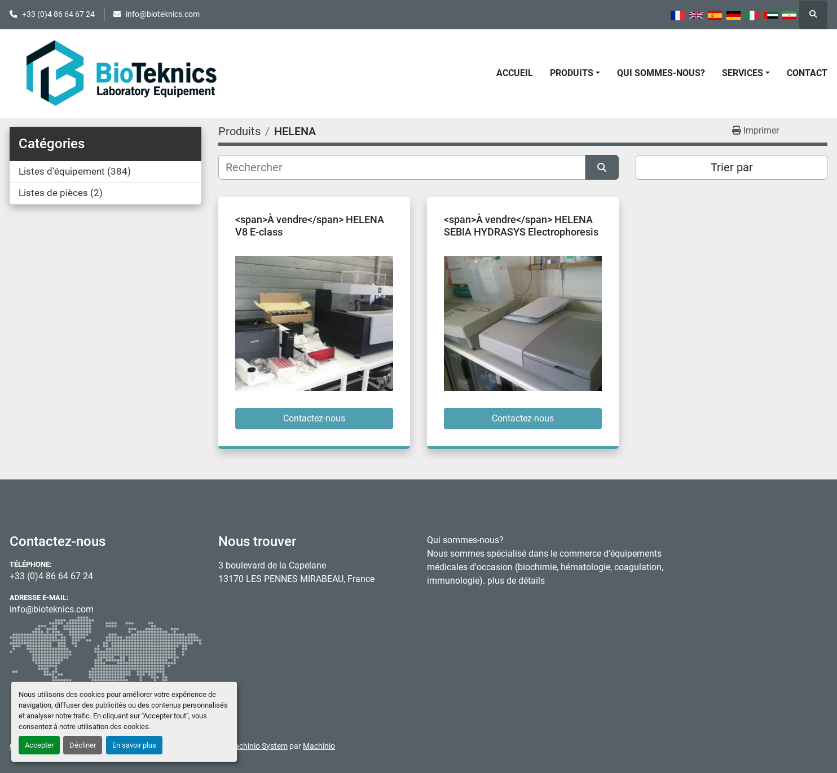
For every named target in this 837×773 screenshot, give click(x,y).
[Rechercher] (401, 167)
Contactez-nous (314, 418)
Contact (807, 73)
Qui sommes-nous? (661, 73)
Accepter (39, 745)
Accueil (514, 73)
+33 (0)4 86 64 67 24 (58, 14)
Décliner (82, 745)
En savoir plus (134, 745)
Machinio (319, 745)
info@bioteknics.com (163, 14)
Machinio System (258, 745)
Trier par (732, 167)
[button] (575, 73)
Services (742, 73)
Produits (571, 73)
